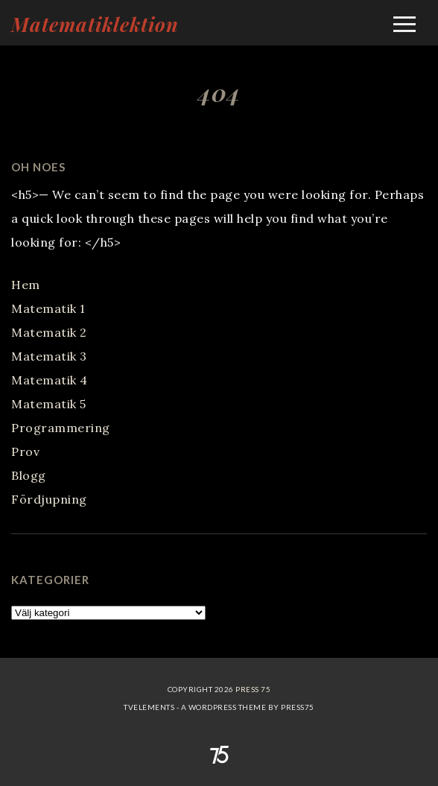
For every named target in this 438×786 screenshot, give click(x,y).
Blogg (28, 475)
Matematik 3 (49, 356)
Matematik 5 (48, 403)
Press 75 (252, 689)
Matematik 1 (48, 308)
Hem (25, 284)
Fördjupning (49, 499)
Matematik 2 (49, 332)
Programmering (60, 427)
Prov (25, 451)
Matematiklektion (95, 24)
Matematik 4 (49, 380)
